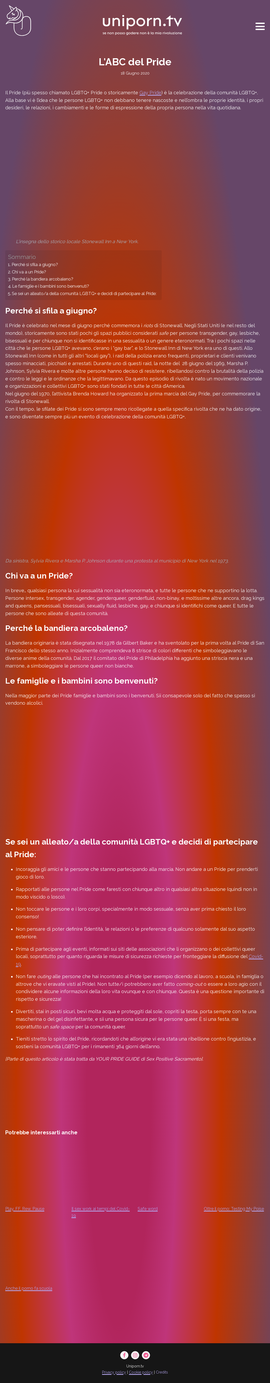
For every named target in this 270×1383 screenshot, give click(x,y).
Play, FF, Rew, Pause (24, 1208)
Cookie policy (141, 1372)
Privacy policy (114, 1372)
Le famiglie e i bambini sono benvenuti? (50, 286)
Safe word (148, 1208)
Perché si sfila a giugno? (35, 264)
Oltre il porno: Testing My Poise (234, 1208)
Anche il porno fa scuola (28, 1288)
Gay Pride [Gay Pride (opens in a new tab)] (150, 92)
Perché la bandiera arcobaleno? (42, 279)
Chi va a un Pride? (29, 271)
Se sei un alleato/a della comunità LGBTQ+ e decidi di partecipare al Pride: (84, 293)
